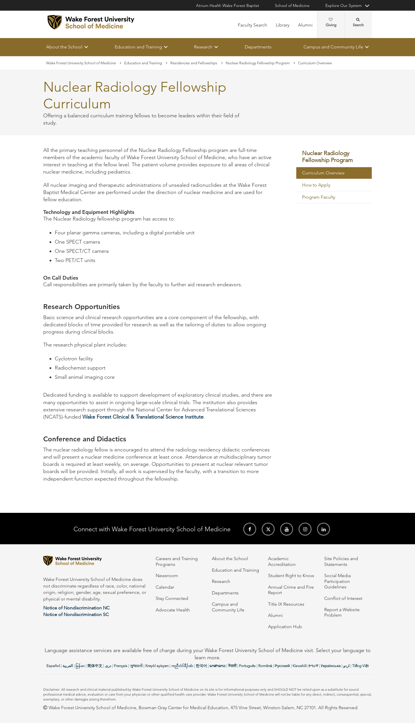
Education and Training (138, 47)
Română (265, 666)
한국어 (201, 666)
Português (247, 666)
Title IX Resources (286, 604)
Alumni (305, 25)
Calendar (165, 587)
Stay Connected (172, 598)
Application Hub (285, 626)
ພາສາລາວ (217, 666)
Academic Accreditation (282, 561)
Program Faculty (318, 197)
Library (282, 25)
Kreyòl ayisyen (157, 666)
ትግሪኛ (313, 666)
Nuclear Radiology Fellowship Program (258, 63)
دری (108, 666)
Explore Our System (343, 5)
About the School (64, 47)
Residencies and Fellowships (193, 63)
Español (53, 666)
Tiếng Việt (360, 666)
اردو (346, 666)
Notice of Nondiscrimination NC (76, 608)
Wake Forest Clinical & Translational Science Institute (142, 417)
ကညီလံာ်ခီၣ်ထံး (182, 666)
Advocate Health (173, 610)
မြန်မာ (80, 666)
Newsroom (167, 575)
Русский (282, 666)
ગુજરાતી (136, 666)
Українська (331, 666)
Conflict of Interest (343, 598)
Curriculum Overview (323, 173)
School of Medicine (292, 5)
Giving (331, 22)
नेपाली (232, 666)
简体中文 (94, 666)
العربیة (68, 666)
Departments (258, 47)
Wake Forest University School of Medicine (81, 63)
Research (203, 47)
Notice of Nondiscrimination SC (76, 614)
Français (120, 666)
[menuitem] (334, 157)
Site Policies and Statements (341, 561)
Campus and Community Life (333, 47)
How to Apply (316, 185)
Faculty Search (252, 25)
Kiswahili (300, 666)
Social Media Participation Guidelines (337, 581)
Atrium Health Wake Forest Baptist (227, 5)
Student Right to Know (291, 575)
